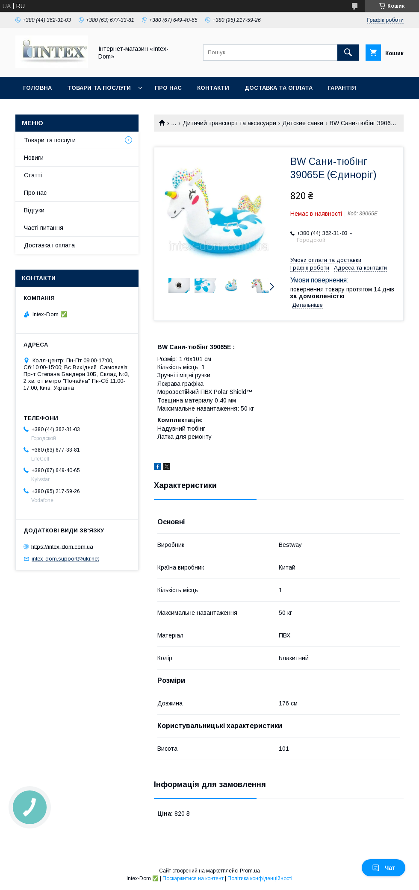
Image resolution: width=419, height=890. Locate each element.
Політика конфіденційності (259, 878)
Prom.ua (250, 871)
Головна (37, 88)
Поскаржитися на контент (193, 878)
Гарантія (342, 88)
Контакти (213, 88)
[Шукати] (348, 52)
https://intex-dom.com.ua (62, 546)
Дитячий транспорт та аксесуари (229, 123)
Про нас (168, 88)
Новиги (34, 157)
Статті (33, 175)
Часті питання (43, 227)
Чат (383, 868)
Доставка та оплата (279, 88)
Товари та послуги (99, 88)
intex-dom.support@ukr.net (65, 558)
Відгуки (34, 210)
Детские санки (302, 123)
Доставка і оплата (49, 245)
